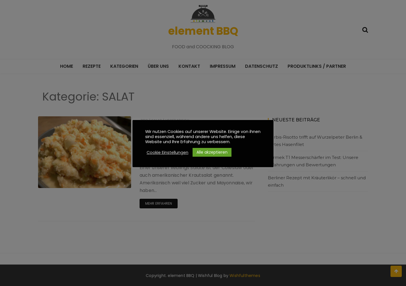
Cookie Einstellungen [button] (167, 152)
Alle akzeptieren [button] (212, 152)
